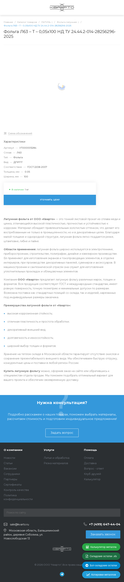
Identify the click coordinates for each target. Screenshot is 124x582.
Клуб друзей (92, 474)
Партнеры (10, 479)
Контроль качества (16, 490)
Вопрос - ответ (94, 468)
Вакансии (10, 468)
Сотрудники (12, 474)
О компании (13, 450)
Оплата (89, 458)
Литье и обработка (56, 458)
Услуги (49, 450)
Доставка (90, 463)
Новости (9, 458)
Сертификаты (13, 484)
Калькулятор (92, 479)
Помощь (90, 450)
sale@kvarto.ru (19, 524)
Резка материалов (56, 463)
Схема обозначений (20, 133)
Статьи (8, 463)
